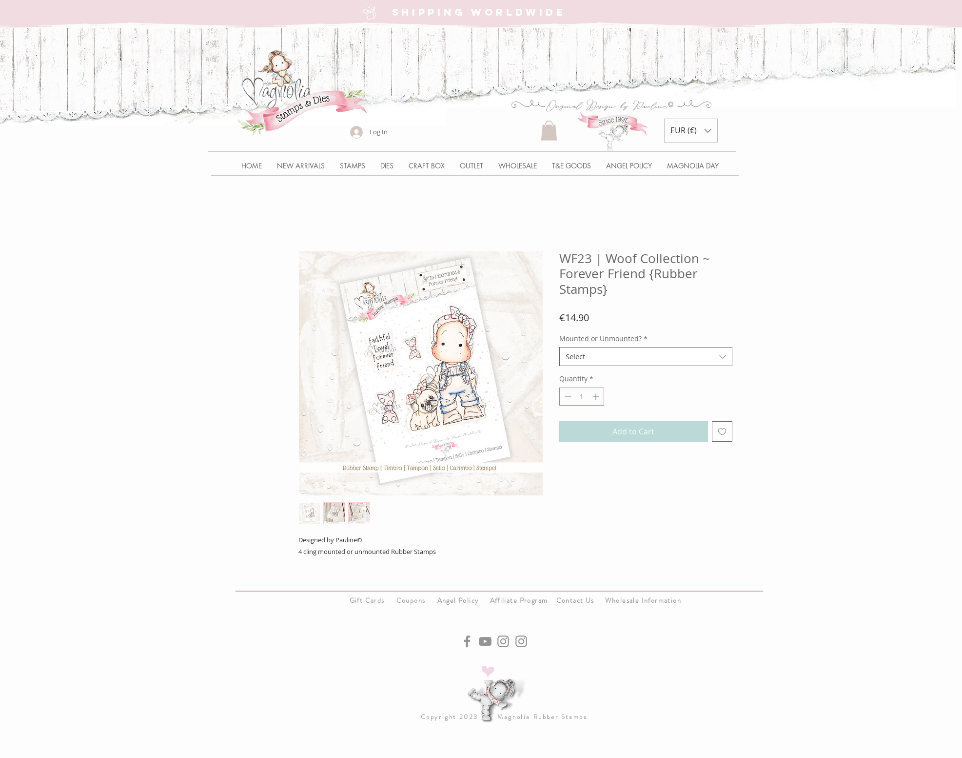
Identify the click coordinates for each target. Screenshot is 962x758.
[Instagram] (503, 641)
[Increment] (596, 396)
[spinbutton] (581, 396)
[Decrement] (567, 396)
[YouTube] (485, 641)
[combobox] (645, 356)
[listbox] (691, 131)
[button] (549, 131)
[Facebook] (467, 641)
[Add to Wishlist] (722, 431)
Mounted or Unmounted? (603, 338)
